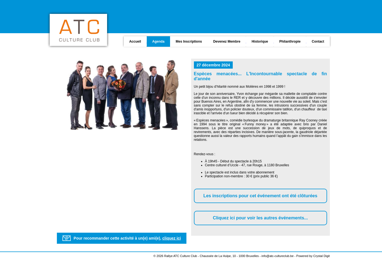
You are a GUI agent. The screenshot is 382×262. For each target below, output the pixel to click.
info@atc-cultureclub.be (278, 256)
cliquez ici (171, 238)
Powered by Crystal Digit (313, 256)
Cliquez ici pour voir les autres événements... (260, 218)
